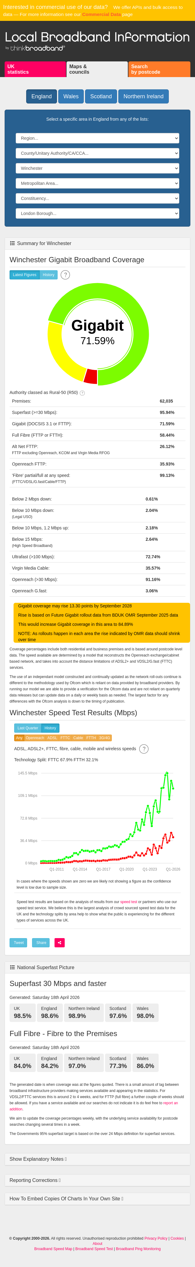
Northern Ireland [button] (144, 96)
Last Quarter (28, 728)
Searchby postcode (145, 69)
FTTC (65, 738)
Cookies (177, 1238)
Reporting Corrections (34, 1180)
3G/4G (104, 738)
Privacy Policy (156, 1238)
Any (19, 738)
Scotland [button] (101, 96)
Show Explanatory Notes (37, 1159)
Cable (78, 738)
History (48, 275)
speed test (128, 902)
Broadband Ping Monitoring (138, 1249)
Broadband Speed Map (53, 1249)
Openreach (35, 738)
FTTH (91, 738)
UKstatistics (18, 69)
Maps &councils (79, 69)
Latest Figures (24, 275)
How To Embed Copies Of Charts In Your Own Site (65, 1198)
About (97, 1244)
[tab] (97, 1159)
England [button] (41, 96)
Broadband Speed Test (94, 1249)
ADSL (52, 738)
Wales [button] (71, 96)
